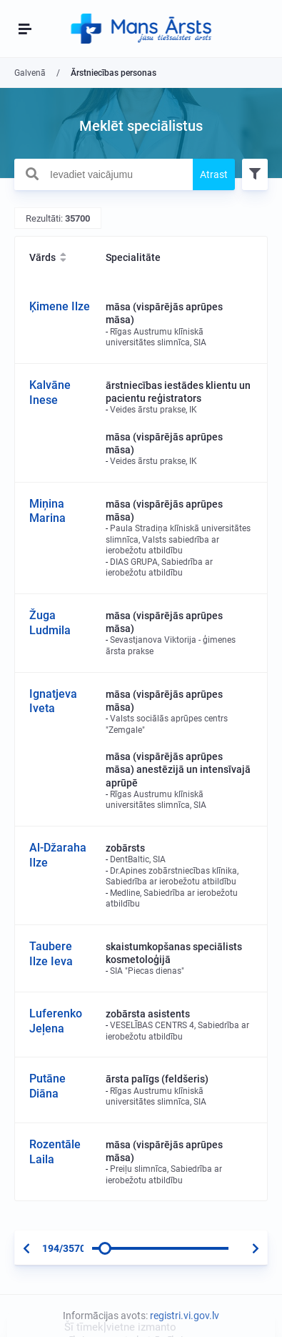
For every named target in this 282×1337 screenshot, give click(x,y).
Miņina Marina (47, 511)
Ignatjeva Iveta (53, 701)
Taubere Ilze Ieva (51, 953)
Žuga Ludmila (50, 622)
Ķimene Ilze (59, 306)
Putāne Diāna (47, 1086)
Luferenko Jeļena (55, 1021)
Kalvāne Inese (50, 392)
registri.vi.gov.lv (184, 1315)
